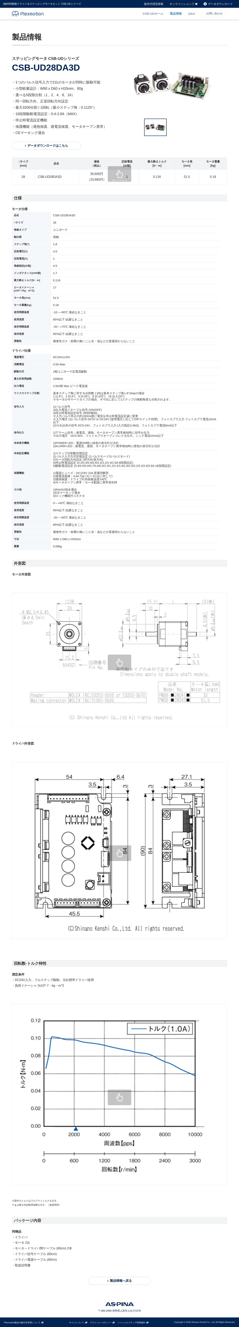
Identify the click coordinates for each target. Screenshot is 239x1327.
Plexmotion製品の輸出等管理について (22, 1322)
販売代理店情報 (153, 3)
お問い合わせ (214, 13)
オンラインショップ (182, 3)
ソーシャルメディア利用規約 (131, 1322)
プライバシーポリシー (100, 1322)
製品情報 (176, 13)
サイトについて (76, 1322)
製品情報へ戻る (121, 1280)
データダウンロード (220, 3)
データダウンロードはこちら (46, 145)
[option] (179, 84)
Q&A (192, 13)
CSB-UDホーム (153, 13)
